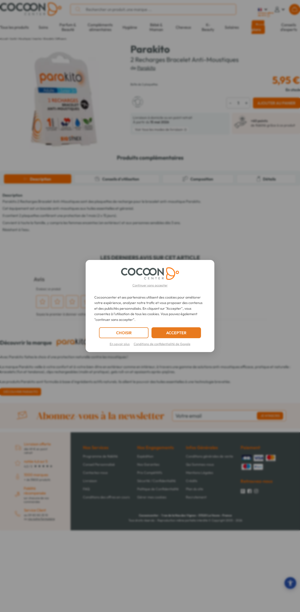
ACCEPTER (176, 332)
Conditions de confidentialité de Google (162, 344)
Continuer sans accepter (150, 285)
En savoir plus (120, 344)
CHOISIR (124, 332)
